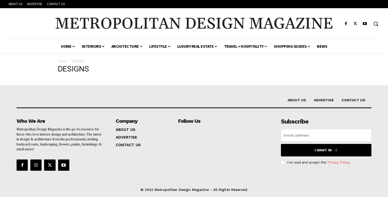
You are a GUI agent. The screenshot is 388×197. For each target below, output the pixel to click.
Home (62, 61)
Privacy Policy (338, 162)
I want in (326, 150)
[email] (326, 135)
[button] (376, 24)
